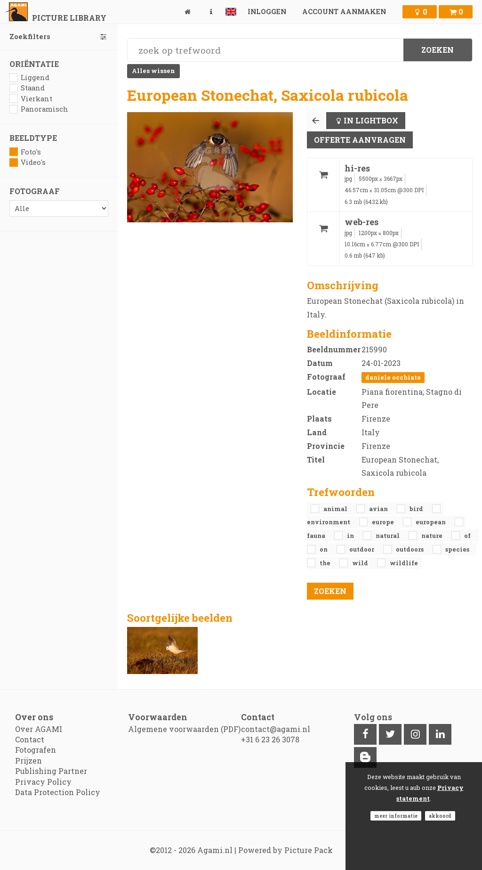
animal (336, 508)
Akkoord (440, 816)
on (324, 549)
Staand (27, 87)
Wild (361, 563)
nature (432, 535)
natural (388, 535)
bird (417, 508)
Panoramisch (38, 109)
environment (329, 522)
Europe (383, 522)
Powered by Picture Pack (285, 850)
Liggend (29, 77)
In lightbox (371, 120)
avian (379, 508)
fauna (317, 535)
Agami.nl (215, 850)
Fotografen (35, 750)
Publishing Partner (51, 771)
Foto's (25, 151)
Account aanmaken (344, 11)
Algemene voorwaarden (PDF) (184, 729)
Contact (29, 739)
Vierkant (30, 98)
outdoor (362, 549)
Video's (27, 162)
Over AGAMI (38, 729)
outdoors (410, 549)
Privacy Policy (43, 782)
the (326, 563)
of (467, 535)
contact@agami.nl (275, 729)
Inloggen (267, 11)
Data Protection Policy (57, 792)
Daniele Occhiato (393, 377)
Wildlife (404, 563)
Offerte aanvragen (360, 140)
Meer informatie (396, 816)
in (351, 535)
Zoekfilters (58, 36)
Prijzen (28, 760)
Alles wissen (153, 70)
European (431, 522)
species (457, 549)
